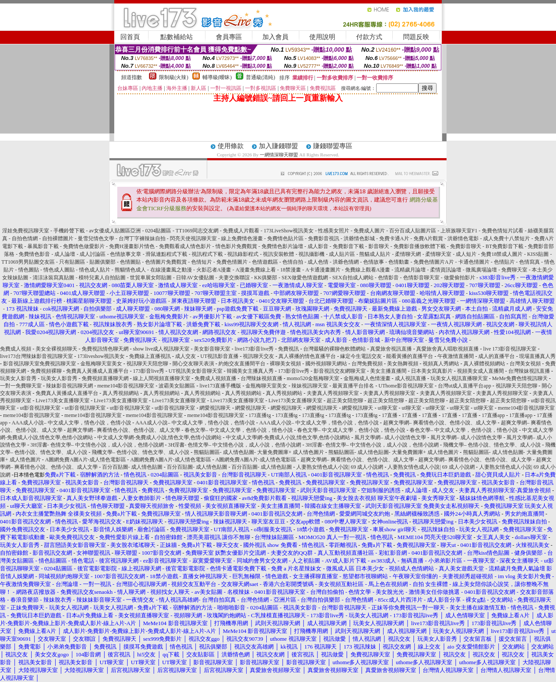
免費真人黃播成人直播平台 (97, 371)
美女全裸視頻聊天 (56, 349)
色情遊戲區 (265, 262)
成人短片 (466, 254)
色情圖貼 (130, 262)
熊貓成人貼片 (375, 254)
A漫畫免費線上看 (255, 270)
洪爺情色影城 (359, 238)
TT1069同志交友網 (196, 231)
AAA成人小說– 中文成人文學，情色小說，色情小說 (71, 423)
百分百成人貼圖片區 (412, 231)
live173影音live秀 (254, 349)
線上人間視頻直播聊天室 (161, 378)
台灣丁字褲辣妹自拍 (142, 238)
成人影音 (318, 246)
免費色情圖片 (232, 262)
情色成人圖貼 (59, 270)
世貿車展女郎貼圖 (151, 278)
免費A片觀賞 (428, 238)
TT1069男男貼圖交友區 (28, 262)
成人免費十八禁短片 (506, 238)
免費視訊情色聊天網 (105, 349)
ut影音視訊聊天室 (40, 408)
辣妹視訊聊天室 (309, 386)
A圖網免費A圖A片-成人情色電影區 (85, 460)
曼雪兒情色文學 (96, 238)
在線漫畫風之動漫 (171, 270)
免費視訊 (288, 349)
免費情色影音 (34, 254)
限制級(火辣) (174, 77)
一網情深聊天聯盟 (279, 154)
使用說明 (322, 36)
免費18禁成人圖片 (502, 254)
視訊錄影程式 (242, 254)
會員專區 (229, 36)
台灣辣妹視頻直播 (261, 378)
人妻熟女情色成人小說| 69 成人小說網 (339, 467)
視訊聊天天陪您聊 (147, 364)
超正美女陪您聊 (345, 400)
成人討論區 (92, 254)
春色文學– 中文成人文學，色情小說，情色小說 (239, 430)
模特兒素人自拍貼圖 (102, 278)
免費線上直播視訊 (150, 356)
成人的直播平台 (496, 356)
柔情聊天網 (408, 254)
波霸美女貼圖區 (177, 386)
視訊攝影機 (311, 254)
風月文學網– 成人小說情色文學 (390, 437)
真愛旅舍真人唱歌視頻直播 (447, 349)
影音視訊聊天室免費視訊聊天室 (39, 364)
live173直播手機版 (220, 386)
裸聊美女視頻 (285, 364)
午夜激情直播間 (455, 356)
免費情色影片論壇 (282, 246)
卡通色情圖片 (474, 262)
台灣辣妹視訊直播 (529, 371)
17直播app (493, 415)
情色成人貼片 (94, 270)
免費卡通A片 (394, 238)
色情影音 (388, 278)
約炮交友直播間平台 (241, 364)
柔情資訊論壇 (445, 270)
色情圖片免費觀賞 (166, 262)
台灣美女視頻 (525, 364)
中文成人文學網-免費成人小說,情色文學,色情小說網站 (159, 437)
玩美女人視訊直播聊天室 (459, 378)
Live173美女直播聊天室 (62, 400)
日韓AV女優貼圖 (195, 278)
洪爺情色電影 (463, 238)
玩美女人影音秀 (18, 378)
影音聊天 (378, 246)
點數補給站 (176, 36)
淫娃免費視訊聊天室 (25, 231)
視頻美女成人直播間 (480, 371)
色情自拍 (292, 262)
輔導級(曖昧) (217, 77)
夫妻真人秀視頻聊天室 (333, 393)
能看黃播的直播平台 (409, 356)
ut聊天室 (387, 408)
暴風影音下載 (43, 246)
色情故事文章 (125, 254)
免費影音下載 (348, 246)
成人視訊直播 (410, 378)
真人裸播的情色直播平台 (307, 356)
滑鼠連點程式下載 (166, 254)
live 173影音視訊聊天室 (509, 349)
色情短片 (201, 262)
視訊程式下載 (207, 254)
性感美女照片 (333, 231)
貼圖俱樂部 (102, 262)
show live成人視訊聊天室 (161, 349)
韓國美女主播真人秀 (250, 371)
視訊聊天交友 (258, 356)
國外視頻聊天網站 (326, 364)
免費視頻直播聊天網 (105, 378)
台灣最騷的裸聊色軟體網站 (334, 349)
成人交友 (185, 356)
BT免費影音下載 (504, 246)
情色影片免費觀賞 (236, 246)
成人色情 (318, 262)
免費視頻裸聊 (46, 371)
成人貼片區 (342, 254)
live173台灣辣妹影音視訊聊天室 (36, 356)
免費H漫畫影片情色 (132, 246)
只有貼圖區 (72, 262)
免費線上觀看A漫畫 (368, 270)
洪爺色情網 (346, 262)
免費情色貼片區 (285, 238)
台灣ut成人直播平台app (464, 386)
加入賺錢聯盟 (278, 145)
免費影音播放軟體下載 (420, 246)
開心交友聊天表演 (193, 364)
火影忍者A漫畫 (214, 270)
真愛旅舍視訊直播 (391, 349)
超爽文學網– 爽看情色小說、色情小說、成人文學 (439, 423)
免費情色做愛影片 (84, 246)
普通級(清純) (260, 77)
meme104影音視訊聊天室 (125, 386)
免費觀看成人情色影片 (185, 246)
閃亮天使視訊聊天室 (193, 238)
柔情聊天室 (438, 254)
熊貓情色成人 (130, 270)
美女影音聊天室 (212, 349)
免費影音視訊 (323, 238)
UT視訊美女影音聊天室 (195, 371)
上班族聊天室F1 (458, 231)
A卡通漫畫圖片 (323, 270)
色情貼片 (504, 262)
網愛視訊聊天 (215, 408)
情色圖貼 (28, 270)
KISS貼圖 (538, 254)
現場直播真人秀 (537, 356)
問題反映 (416, 36)
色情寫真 (529, 262)
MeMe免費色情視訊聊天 (520, 378)
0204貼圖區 (158, 231)
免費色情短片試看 (502, 231)
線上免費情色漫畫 (242, 238)
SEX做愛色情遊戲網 (304, 278)
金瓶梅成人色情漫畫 (367, 378)
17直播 (389, 415)
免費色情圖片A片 (434, 262)
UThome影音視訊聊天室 (406, 386)
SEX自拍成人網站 (353, 278)
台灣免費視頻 (367, 364)
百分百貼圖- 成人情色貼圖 (132, 467)
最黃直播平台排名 (353, 386)
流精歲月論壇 (410, 270)
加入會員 (275, 36)
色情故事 (373, 262)
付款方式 (369, 36)
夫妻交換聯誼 (234, 278)
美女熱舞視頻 (402, 364)
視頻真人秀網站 (441, 364)
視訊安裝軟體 (278, 254)
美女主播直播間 (388, 371)
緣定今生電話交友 (361, 356)
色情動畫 (398, 262)
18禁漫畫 (290, 270)
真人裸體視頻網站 (484, 364)
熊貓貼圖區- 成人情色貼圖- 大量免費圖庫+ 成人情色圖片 (259, 452)
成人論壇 (64, 254)
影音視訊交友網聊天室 (340, 371)
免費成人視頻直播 (215, 378)
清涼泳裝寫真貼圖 (53, 278)
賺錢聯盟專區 (332, 145)
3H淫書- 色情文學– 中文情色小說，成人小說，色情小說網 (97, 445)
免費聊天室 (514, 270)
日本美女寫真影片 (432, 371)
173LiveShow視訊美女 (289, 231)
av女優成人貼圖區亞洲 (115, 231)
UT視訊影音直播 (219, 356)
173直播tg (259, 415)
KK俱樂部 (265, 278)
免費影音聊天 (465, 246)
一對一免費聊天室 (21, 386)
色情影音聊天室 (421, 278)
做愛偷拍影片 (459, 278)
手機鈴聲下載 (69, 231)
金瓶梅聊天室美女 (101, 364)
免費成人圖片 (369, 231)
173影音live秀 (148, 371)
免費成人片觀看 (241, 231)
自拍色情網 (25, 238)
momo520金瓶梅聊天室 (313, 378)
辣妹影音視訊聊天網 (69, 386)
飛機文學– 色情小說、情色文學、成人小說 (492, 445)
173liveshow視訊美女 (101, 356)
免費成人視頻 (15, 349)
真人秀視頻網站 (121, 393)
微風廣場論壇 (481, 270)
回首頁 (130, 36)
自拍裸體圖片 (57, 238)
